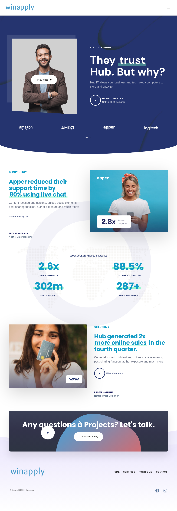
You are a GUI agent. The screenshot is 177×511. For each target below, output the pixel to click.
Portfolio (146, 472)
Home (116, 472)
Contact (161, 472)
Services (129, 472)
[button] (169, 7)
